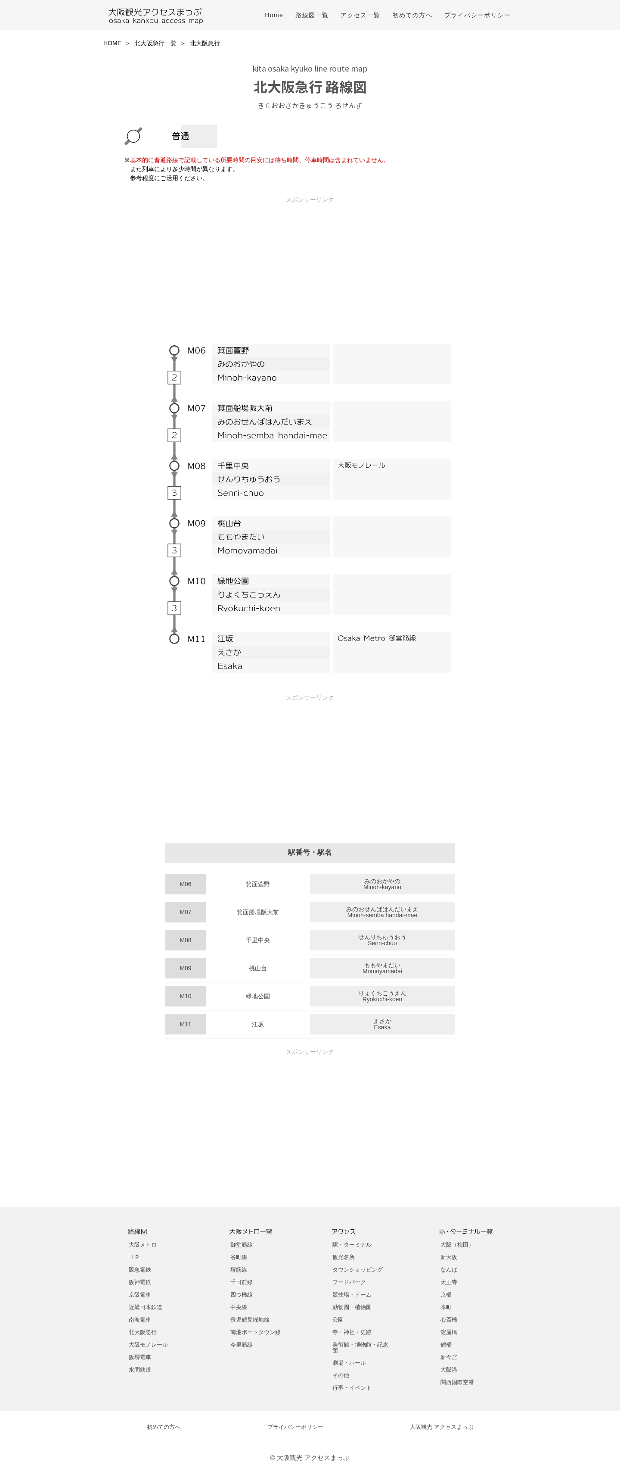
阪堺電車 (140, 1357)
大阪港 (448, 1369)
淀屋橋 (448, 1332)
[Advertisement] (310, 263)
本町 (446, 1307)
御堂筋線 (241, 1244)
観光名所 (343, 1257)
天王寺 (448, 1282)
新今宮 (448, 1357)
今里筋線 (241, 1344)
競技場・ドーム (352, 1294)
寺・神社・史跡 (352, 1332)
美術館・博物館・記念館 (360, 1347)
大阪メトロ (143, 1244)
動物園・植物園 (352, 1307)
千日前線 (241, 1282)
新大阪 (448, 1257)
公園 (338, 1319)
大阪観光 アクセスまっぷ (441, 1427)
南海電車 (140, 1319)
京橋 (446, 1294)
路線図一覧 (312, 15)
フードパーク (349, 1282)
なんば (448, 1269)
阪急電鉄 (140, 1269)
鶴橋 (446, 1344)
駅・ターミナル (352, 1244)
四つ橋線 (241, 1294)
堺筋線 (238, 1269)
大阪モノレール (148, 1344)
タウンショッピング (357, 1269)
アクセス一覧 (360, 15)
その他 (340, 1375)
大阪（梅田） (457, 1244)
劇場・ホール (349, 1362)
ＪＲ (134, 1257)
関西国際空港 (457, 1382)
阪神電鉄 (140, 1282)
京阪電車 (140, 1294)
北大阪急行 (143, 1332)
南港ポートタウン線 (255, 1332)
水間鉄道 (140, 1369)
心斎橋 (448, 1319)
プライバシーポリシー (477, 15)
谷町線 (238, 1257)
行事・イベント (352, 1387)
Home (274, 15)
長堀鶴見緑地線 (250, 1319)
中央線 (238, 1307)
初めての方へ (412, 15)
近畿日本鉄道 (145, 1307)
